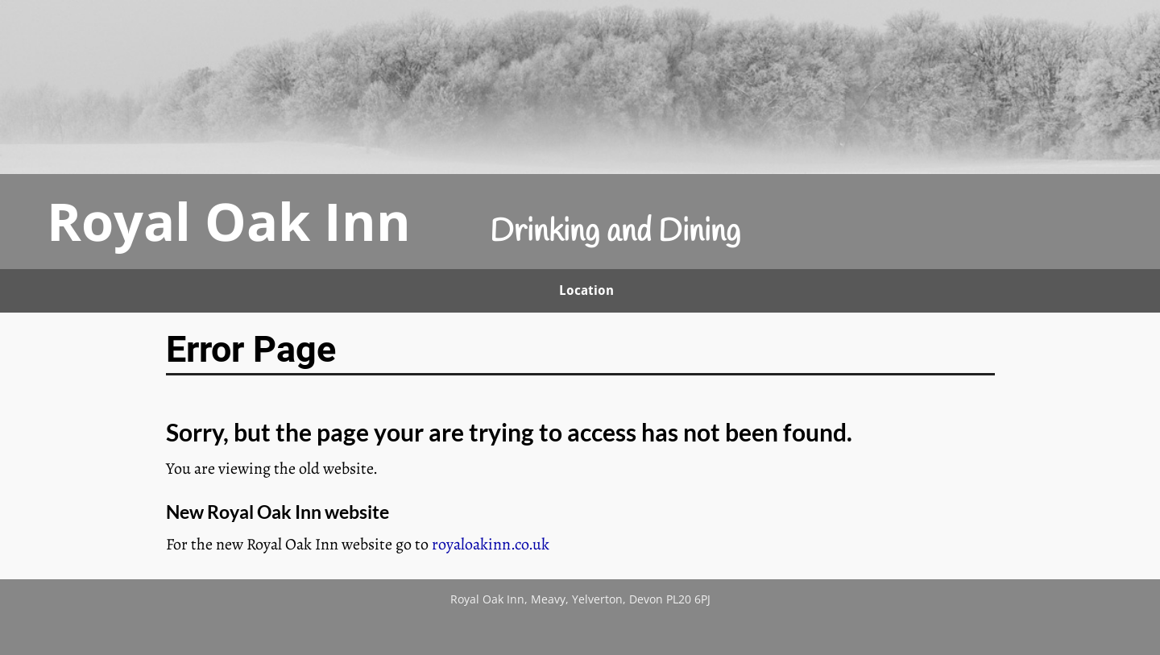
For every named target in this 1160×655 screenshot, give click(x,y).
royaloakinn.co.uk (490, 544)
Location (586, 290)
